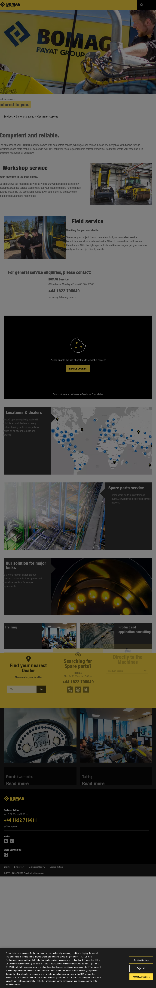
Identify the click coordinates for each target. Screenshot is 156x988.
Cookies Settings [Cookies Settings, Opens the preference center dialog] (141, 962)
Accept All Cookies (141, 979)
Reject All (141, 971)
